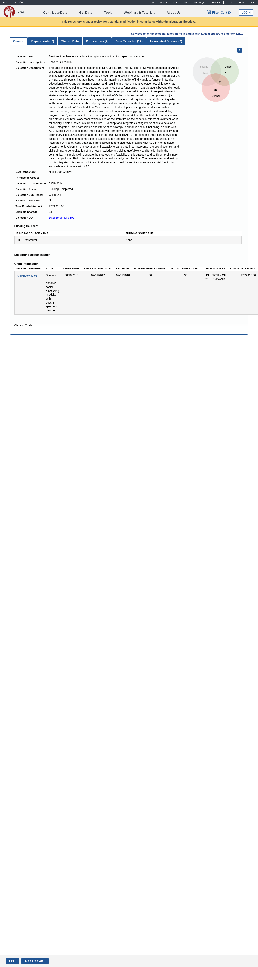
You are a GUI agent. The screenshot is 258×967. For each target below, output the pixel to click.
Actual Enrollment (185, 268)
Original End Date (97, 268)
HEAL (230, 2)
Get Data (85, 12)
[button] (35, 961)
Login (246, 12)
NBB (241, 2)
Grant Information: (27, 263)
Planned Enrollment (149, 268)
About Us (173, 12)
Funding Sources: (26, 226)
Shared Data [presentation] (70, 41)
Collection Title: (25, 56)
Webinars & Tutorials (139, 12)
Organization (215, 268)
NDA (151, 2)
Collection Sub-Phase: (29, 194)
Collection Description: (30, 67)
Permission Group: (27, 177)
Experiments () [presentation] (42, 41)
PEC (253, 2)
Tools (108, 12)
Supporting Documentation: (32, 254)
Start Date (71, 268)
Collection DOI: (25, 217)
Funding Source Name (32, 233)
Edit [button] (12, 961)
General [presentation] (18, 41)
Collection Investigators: (31, 62)
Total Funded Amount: (29, 206)
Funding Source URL (140, 233)
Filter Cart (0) (219, 12)
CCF (175, 2)
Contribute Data (55, 12)
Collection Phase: (27, 189)
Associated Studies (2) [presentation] (166, 41)
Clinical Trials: (23, 325)
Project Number (28, 268)
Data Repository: (26, 171)
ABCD (163, 2)
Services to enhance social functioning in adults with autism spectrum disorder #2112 (187, 33)
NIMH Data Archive (13, 2)
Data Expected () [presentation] (129, 41)
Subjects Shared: (26, 212)
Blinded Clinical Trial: (29, 200)
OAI (186, 2)
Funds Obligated (242, 268)
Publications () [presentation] (97, 41)
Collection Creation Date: (31, 183)
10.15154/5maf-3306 (61, 217)
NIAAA (199, 2)
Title (49, 268)
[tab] (19, 41)
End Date (122, 268)
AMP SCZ (215, 2)
